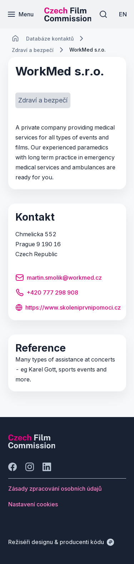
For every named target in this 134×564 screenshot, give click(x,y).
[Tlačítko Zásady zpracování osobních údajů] (55, 488)
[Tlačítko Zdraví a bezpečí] (43, 100)
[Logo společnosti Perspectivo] (31, 446)
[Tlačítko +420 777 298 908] (46, 293)
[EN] (123, 14)
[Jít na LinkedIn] (46, 466)
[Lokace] (50, 38)
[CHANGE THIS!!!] (15, 38)
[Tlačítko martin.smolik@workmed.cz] (58, 278)
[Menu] (20, 14)
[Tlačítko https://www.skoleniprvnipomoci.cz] (68, 308)
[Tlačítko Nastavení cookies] (33, 504)
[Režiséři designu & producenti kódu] (61, 542)
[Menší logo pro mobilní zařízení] (67, 19)
